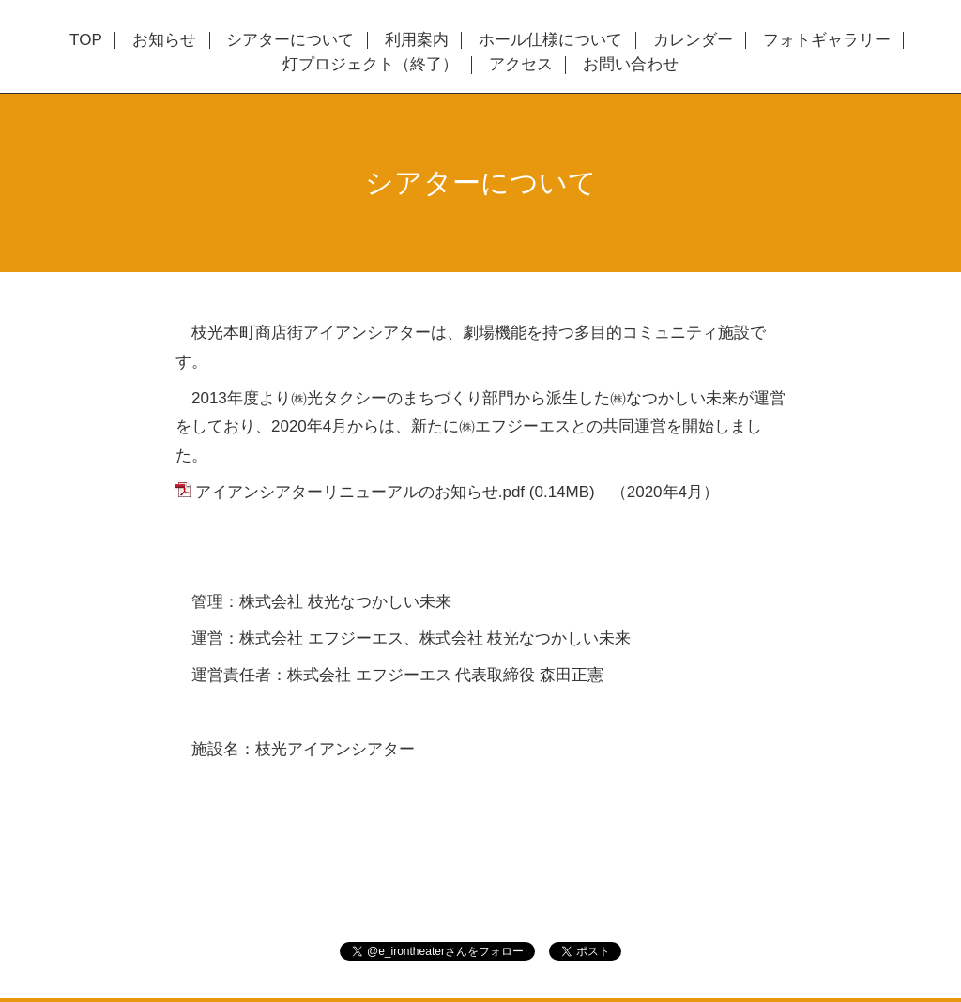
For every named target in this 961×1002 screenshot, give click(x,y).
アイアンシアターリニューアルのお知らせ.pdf (360, 492)
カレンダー (693, 40)
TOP (85, 40)
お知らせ (164, 40)
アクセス (521, 64)
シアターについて (290, 40)
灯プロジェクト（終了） (370, 64)
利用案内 (417, 40)
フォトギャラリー (827, 40)
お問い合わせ (631, 64)
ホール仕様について (550, 40)
